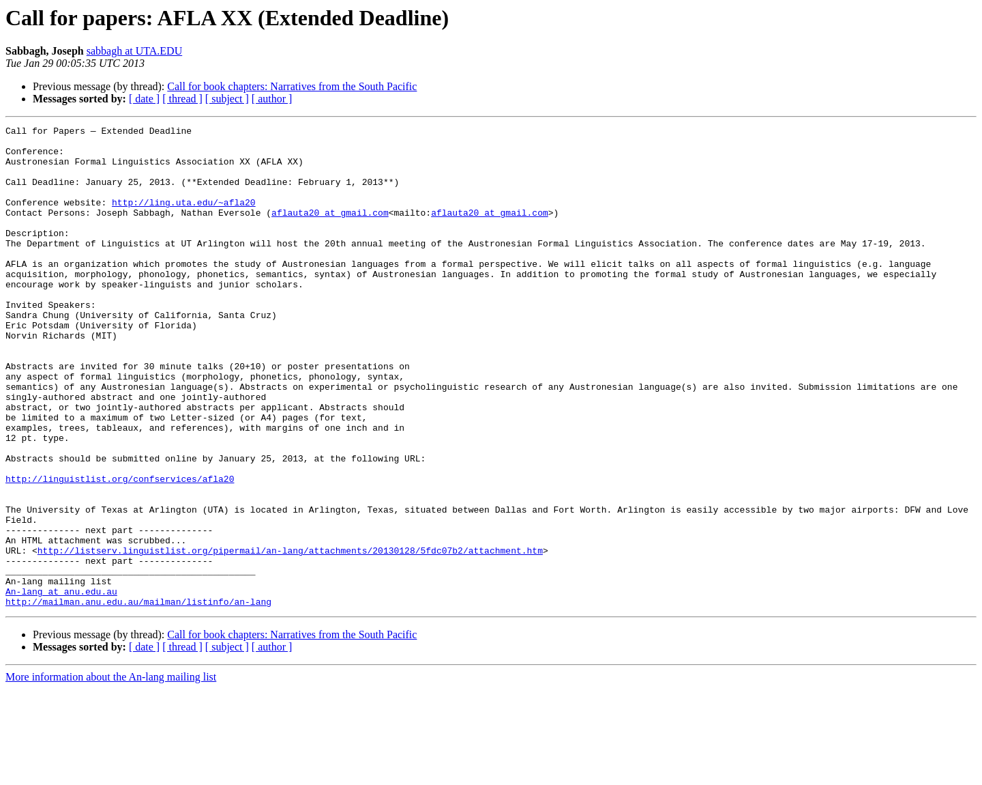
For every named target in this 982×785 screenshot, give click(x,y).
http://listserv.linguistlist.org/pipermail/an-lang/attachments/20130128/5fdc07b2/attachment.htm (290, 636)
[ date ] (144, 98)
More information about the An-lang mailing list (110, 773)
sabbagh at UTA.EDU (134, 51)
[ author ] (272, 98)
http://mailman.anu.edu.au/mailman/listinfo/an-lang (138, 697)
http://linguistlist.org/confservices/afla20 (119, 550)
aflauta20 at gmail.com (330, 231)
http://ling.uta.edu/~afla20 (184, 218)
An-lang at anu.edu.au (61, 685)
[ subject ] (227, 98)
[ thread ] (182, 98)
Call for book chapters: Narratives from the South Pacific (292, 86)
